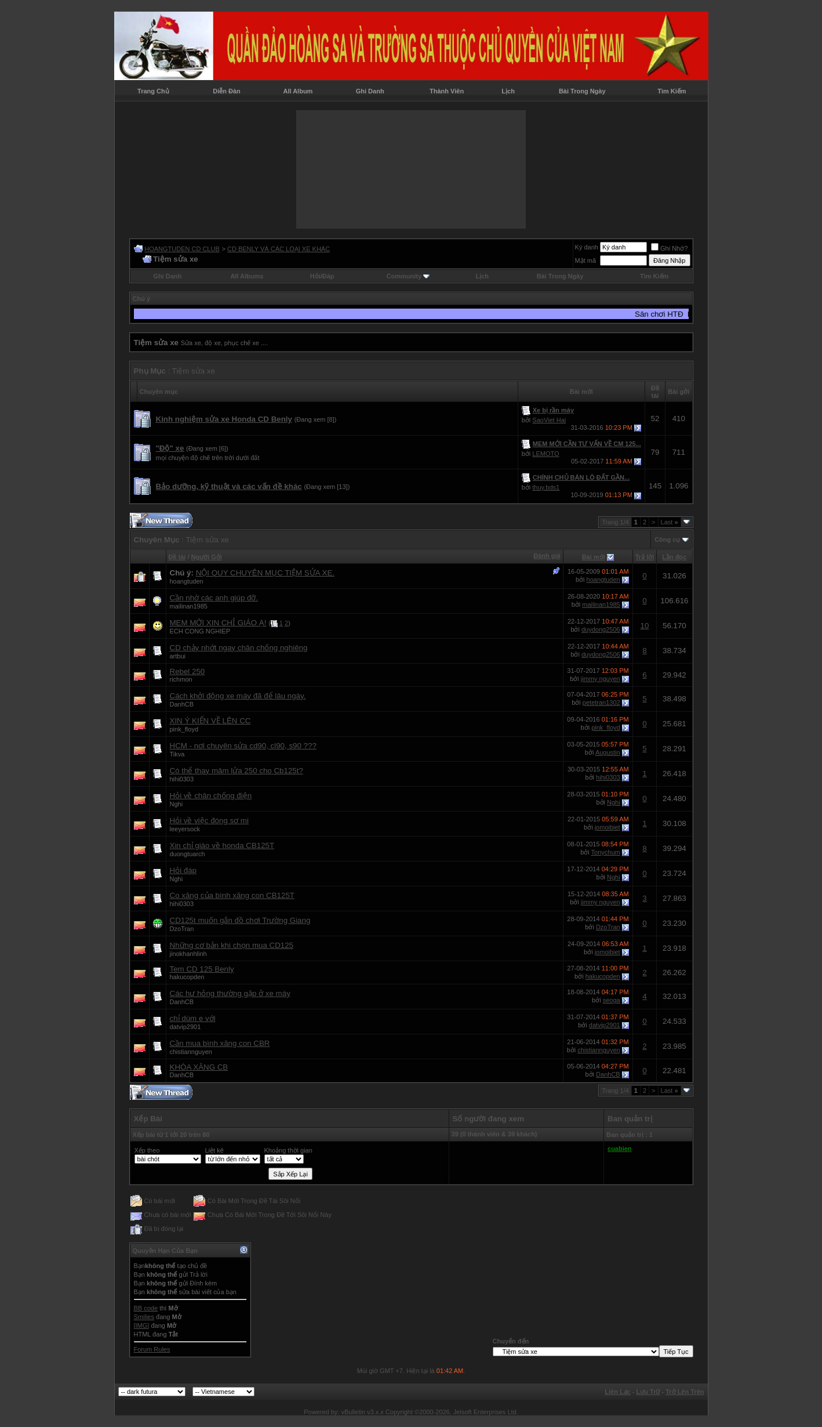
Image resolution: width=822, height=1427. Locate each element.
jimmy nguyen (600, 678)
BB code (146, 1308)
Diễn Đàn (227, 91)
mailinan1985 (189, 606)
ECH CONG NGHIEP (200, 631)
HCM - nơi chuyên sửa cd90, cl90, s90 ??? (243, 745)
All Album (297, 91)
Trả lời (644, 556)
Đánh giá (546, 555)
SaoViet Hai (549, 419)
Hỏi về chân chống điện (211, 795)
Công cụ (667, 539)
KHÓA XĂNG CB (199, 1067)
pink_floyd (184, 729)
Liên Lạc (618, 1391)
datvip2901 (185, 1026)
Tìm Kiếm (671, 91)
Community (408, 276)
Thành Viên (447, 91)
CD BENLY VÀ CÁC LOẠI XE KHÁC (278, 248)
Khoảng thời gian (288, 1150)
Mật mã (586, 260)
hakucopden (187, 976)
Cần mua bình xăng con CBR (220, 1043)
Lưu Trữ (648, 1391)
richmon (181, 679)
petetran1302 (601, 702)
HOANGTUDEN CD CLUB (182, 248)
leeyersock (185, 828)
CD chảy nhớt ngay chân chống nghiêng (239, 647)
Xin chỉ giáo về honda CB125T (222, 845)
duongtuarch (187, 853)
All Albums (246, 276)
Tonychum (605, 852)
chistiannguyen (191, 1051)
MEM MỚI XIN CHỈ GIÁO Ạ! (218, 622)
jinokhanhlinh (188, 953)
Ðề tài (177, 556)
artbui (178, 656)
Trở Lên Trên (684, 1391)
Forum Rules (152, 1349)
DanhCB (182, 704)
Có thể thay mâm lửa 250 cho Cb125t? (236, 770)
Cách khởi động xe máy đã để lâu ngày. (238, 695)
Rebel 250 (187, 671)
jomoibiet (607, 827)
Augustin (607, 752)
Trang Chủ (153, 91)
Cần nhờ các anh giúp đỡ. (214, 597)
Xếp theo (147, 1150)
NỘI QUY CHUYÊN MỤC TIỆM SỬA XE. (265, 572)
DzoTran (182, 928)
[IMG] (142, 1325)
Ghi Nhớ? (669, 248)
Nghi (176, 804)
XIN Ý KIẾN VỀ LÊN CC (210, 720)
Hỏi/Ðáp (322, 276)
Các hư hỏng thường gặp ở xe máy (230, 993)
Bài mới (593, 556)
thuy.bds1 (545, 487)
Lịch (508, 91)
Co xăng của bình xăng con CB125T (232, 895)
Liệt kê (214, 1150)
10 (645, 625)
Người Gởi (206, 556)
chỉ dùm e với (193, 1018)
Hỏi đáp (183, 870)
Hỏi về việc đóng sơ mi (209, 820)
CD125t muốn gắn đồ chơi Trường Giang (240, 920)
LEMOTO (545, 453)
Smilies (144, 1316)
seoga (611, 1000)
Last (669, 522)
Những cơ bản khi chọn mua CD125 (232, 945)
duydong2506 (600, 629)
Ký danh (586, 247)
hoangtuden (186, 581)
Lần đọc (674, 556)
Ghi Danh (370, 91)
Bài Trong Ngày (582, 91)
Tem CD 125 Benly (202, 969)
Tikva (177, 754)
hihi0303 (182, 779)
